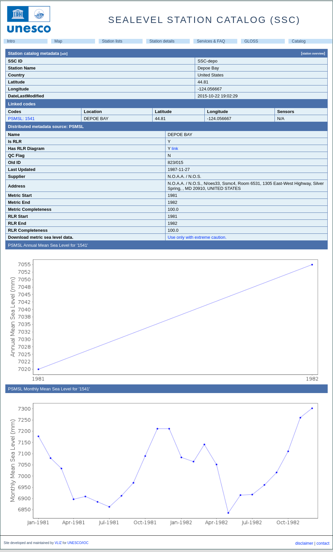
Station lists (112, 41)
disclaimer (304, 543)
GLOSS (251, 41)
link (175, 148)
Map (58, 41)
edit (63, 54)
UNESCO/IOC (77, 543)
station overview (313, 53)
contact (322, 543)
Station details (162, 41)
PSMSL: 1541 (21, 118)
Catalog (298, 41)
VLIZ (58, 543)
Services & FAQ (211, 41)
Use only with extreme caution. (197, 237)
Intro (11, 41)
